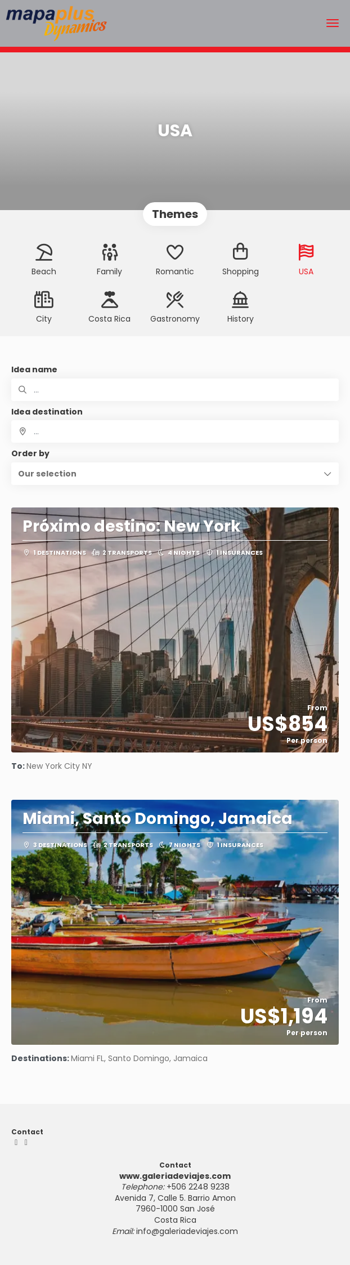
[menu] (332, 23)
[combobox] (175, 431)
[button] (175, 473)
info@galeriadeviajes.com (187, 1231)
